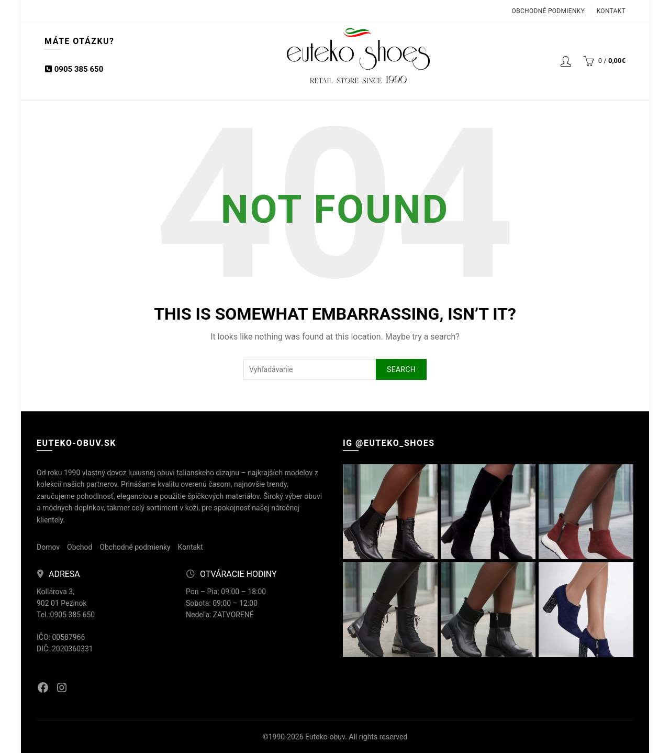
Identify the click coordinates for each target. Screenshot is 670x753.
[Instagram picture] (390, 512)
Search (401, 369)
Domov (48, 547)
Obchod (79, 547)
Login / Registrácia (566, 61)
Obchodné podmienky (548, 11)
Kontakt (611, 11)
